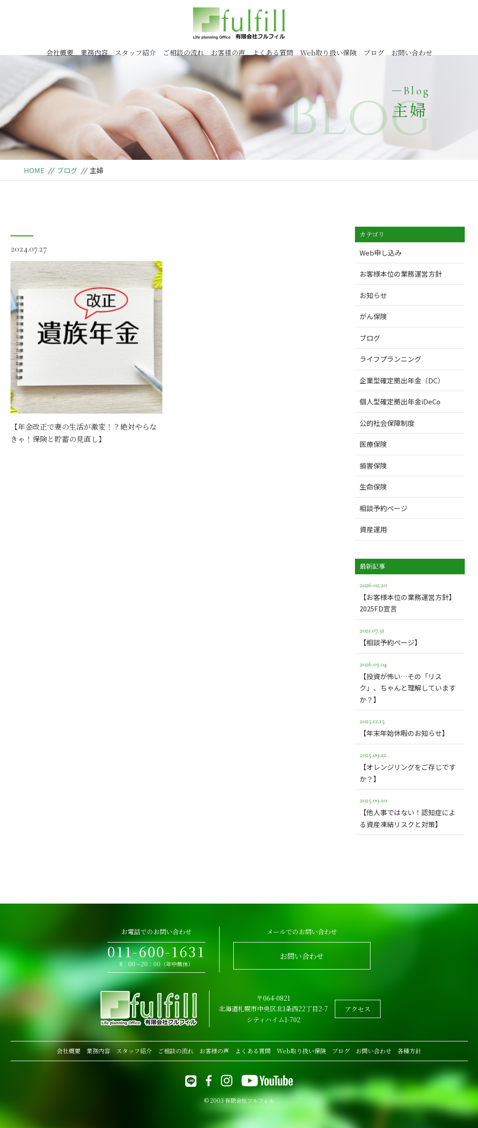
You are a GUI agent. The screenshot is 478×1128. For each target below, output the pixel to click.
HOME (34, 170)
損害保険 (373, 465)
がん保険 (373, 316)
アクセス (358, 1009)
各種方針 (409, 1050)
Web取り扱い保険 (328, 52)
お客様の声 (228, 52)
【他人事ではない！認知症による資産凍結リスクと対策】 (410, 811)
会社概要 (60, 52)
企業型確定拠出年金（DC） (402, 380)
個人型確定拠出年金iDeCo (400, 401)
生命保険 (373, 486)
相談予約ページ (384, 508)
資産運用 (373, 529)
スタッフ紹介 (135, 52)
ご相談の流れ (183, 52)
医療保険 (373, 444)
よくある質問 (272, 52)
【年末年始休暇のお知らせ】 (410, 726)
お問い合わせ (411, 52)
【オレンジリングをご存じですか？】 (410, 766)
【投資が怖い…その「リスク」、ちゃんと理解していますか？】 (410, 681)
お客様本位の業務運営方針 (401, 273)
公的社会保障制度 (387, 423)
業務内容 (94, 52)
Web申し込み (381, 252)
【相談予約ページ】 (410, 635)
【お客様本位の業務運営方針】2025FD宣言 (410, 596)
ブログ (374, 52)
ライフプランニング (390, 359)
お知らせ (373, 295)
